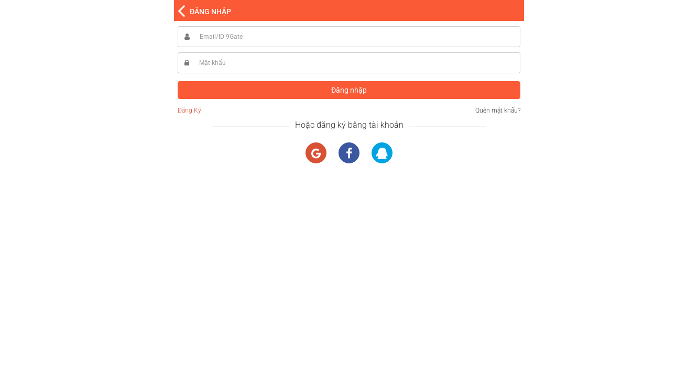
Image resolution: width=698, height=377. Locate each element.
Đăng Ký (189, 110)
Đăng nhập (349, 90)
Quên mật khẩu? (497, 110)
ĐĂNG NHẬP (210, 11)
